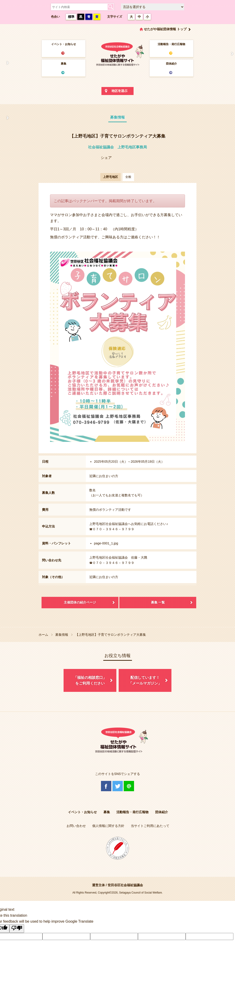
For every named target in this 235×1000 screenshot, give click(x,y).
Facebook (106, 786)
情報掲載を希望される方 (230, 53)
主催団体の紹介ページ (80, 602)
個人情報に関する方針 (108, 826)
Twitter (117, 786)
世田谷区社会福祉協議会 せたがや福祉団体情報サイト (117, 54)
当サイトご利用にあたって (150, 826)
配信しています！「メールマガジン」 (145, 680)
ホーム (43, 634)
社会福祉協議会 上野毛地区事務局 (117, 147)
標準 (71, 17)
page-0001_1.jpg (106, 543)
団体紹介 (171, 63)
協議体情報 (5, 118)
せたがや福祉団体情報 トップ (165, 29)
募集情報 (61, 634)
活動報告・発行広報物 (171, 44)
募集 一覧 (158, 602)
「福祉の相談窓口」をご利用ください (89, 680)
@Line (129, 786)
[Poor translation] (16, 928)
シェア (106, 158)
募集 (63, 63)
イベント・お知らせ (63, 44)
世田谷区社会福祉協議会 (125, 885)
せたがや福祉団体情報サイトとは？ (5, 63)
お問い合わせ (76, 826)
